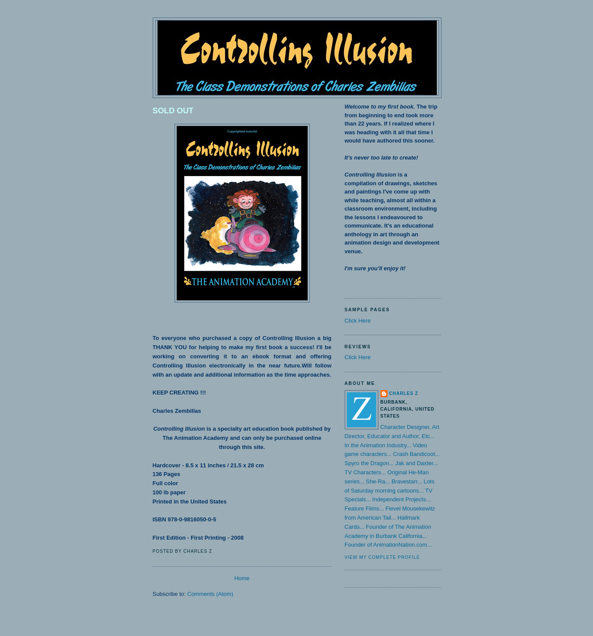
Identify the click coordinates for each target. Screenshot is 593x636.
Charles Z (403, 393)
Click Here (358, 320)
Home (242, 578)
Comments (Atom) (210, 594)
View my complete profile (382, 557)
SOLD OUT (173, 110)
